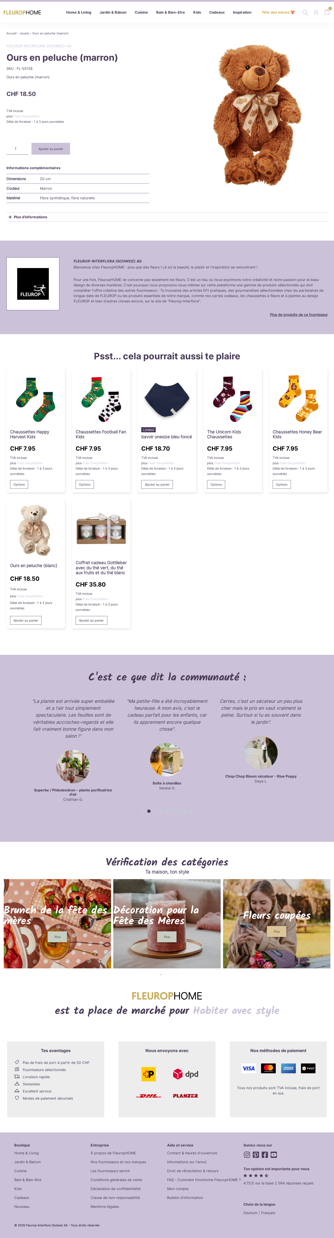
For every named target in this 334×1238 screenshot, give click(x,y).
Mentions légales (105, 1206)
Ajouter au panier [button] (157, 484)
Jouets (24, 33)
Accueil (11, 33)
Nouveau (21, 1206)
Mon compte (178, 1188)
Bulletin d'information (185, 1197)
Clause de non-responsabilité (115, 1197)
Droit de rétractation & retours (192, 1171)
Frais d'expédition (26, 116)
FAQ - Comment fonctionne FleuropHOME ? (204, 1180)
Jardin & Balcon (27, 1162)
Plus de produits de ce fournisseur (299, 314)
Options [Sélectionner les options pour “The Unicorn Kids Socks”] (216, 484)
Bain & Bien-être (27, 1180)
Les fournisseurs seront (110, 1171)
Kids (18, 1188)
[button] (143, 811)
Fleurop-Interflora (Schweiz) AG (39, 46)
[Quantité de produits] (17, 149)
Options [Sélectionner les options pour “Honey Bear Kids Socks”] (281, 484)
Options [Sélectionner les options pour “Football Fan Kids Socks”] (84, 484)
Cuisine (20, 1171)
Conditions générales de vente (116, 1180)
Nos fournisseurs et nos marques (118, 1162)
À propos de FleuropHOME (113, 1153)
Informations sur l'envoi (187, 1162)
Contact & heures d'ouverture (192, 1153)
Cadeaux (21, 1197)
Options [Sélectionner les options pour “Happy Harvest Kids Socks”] (19, 484)
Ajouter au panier (50, 149)
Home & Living (26, 1153)
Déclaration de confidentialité (116, 1188)
